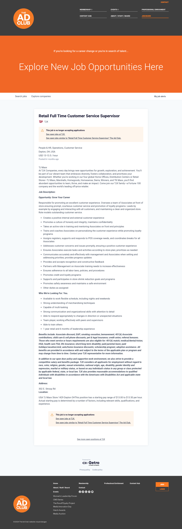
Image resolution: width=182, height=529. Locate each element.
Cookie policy (97, 470)
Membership (86, 9)
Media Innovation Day (62, 506)
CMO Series (58, 499)
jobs (21, 96)
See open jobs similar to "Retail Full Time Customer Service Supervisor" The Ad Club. (83, 138)
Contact (165, 2)
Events (115, 9)
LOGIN (162, 488)
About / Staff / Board (120, 16)
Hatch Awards (59, 510)
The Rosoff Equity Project (64, 503)
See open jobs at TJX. (55, 134)
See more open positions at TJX (91, 439)
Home (55, 483)
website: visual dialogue (37, 521)
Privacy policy (85, 470)
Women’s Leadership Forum (65, 496)
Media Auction (59, 513)
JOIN (162, 484)
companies (41, 96)
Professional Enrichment (154, 9)
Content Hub (85, 16)
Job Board (146, 16)
